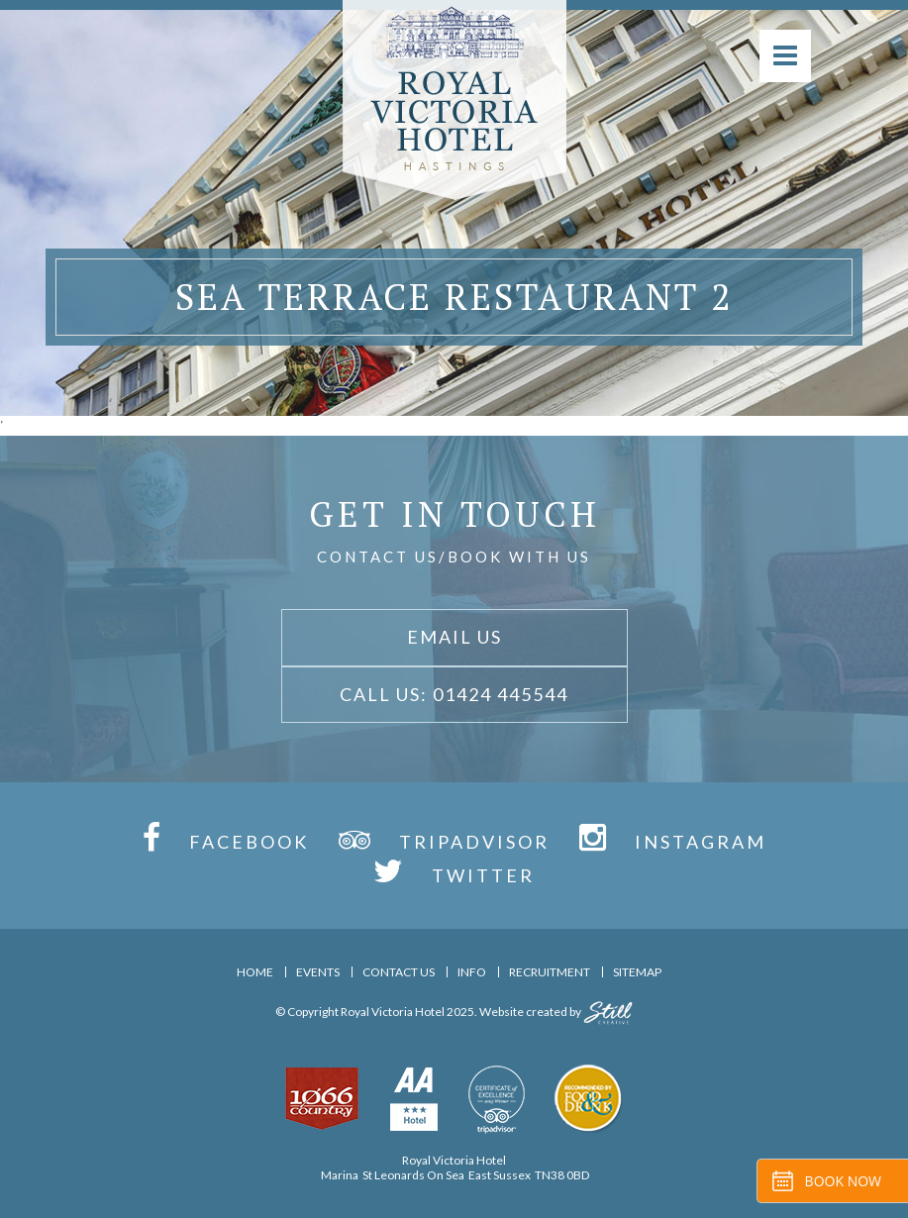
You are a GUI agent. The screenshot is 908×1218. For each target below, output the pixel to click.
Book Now (843, 1180)
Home (255, 971)
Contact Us (398, 971)
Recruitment (549, 971)
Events (318, 971)
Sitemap (637, 971)
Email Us (454, 637)
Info (471, 971)
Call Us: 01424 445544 (454, 694)
